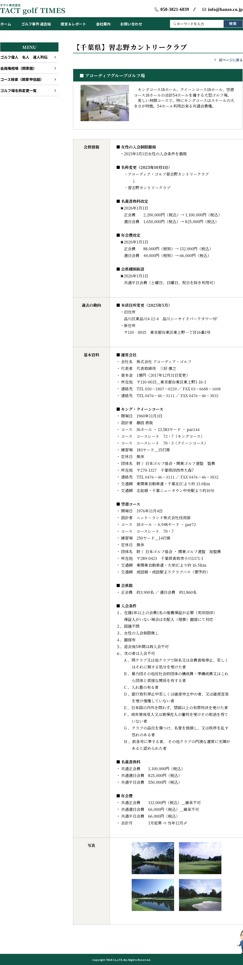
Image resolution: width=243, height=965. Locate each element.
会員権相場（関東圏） (18, 68)
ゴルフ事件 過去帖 (36, 23)
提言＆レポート (73, 23)
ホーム (5, 23)
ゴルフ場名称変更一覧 (18, 90)
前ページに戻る (231, 59)
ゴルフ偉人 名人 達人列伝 (24, 57)
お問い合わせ (131, 23)
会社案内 (103, 23)
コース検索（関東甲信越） (22, 79)
